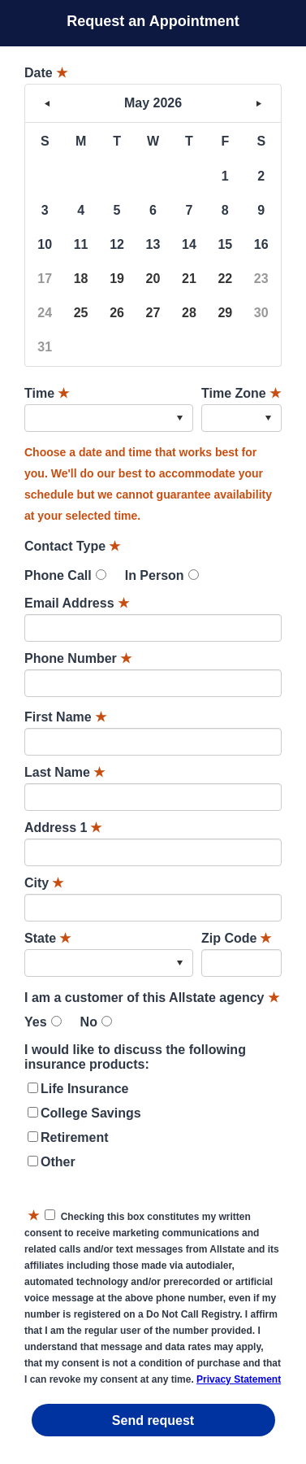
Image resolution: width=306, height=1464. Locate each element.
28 (189, 313)
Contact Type (72, 546)
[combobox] (108, 418)
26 (117, 313)
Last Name (64, 772)
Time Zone (241, 393)
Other (58, 1162)
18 (81, 278)
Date (45, 73)
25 (81, 313)
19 (117, 278)
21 (189, 278)
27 (153, 313)
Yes (35, 1022)
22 (225, 278)
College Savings (91, 1113)
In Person (154, 575)
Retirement (75, 1137)
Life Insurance (84, 1089)
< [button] (47, 103)
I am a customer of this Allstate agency (151, 997)
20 (153, 278)
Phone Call (58, 575)
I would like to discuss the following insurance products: (135, 1057)
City (43, 883)
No (88, 1022)
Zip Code (236, 938)
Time (46, 393)
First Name (65, 717)
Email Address (76, 603)
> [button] (259, 103)
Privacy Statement (238, 1379)
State (47, 938)
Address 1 (62, 827)
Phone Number (77, 658)
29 (225, 313)
